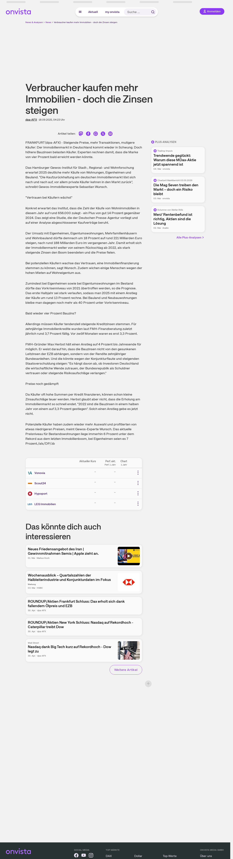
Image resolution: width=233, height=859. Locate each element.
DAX (109, 856)
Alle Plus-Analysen (190, 237)
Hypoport (40, 494)
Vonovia (39, 473)
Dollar (138, 856)
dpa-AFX (31, 120)
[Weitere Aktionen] (138, 472)
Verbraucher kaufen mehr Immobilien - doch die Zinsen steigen (85, 22)
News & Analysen (34, 22)
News (48, 22)
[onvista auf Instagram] (91, 856)
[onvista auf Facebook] (76, 856)
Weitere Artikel (126, 670)
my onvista (112, 12)
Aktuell (93, 12)
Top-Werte (170, 856)
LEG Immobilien (45, 504)
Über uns (206, 856)
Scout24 (40, 483)
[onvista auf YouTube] (83, 856)
